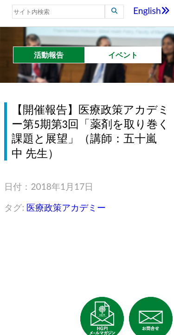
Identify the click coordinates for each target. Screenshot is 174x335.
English (151, 10)
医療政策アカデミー (66, 207)
